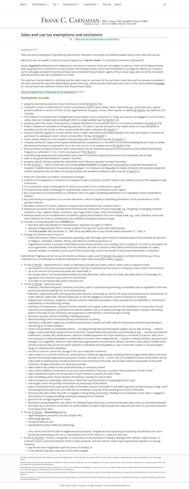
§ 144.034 (37, 412)
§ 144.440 (106, 255)
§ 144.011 (37, 164)
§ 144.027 (37, 264)
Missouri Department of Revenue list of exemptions (48, 91)
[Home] (71, 38)
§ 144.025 (110, 129)
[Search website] (164, 4)
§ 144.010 (92, 103)
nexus (161, 83)
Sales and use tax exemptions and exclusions (97, 38)
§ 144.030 (37, 284)
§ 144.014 (90, 152)
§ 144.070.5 (38, 437)
